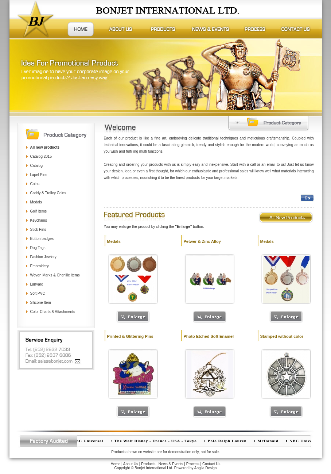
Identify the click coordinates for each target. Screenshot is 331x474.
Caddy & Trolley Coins (48, 193)
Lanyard (36, 284)
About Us (130, 464)
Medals (36, 202)
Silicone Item (40, 303)
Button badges (42, 239)
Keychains (38, 220)
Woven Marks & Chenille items (55, 275)
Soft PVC (37, 293)
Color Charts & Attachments (52, 312)
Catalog (36, 166)
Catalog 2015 (41, 156)
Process (192, 464)
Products (148, 464)
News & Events (171, 464)
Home (116, 464)
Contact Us (211, 464)
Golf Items (38, 211)
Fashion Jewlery (43, 257)
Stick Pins (38, 230)
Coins (35, 184)
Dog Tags (38, 248)
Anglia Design (205, 468)
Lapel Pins (38, 175)
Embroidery (39, 266)
